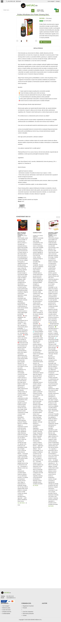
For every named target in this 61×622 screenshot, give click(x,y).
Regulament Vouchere (28, 606)
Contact (58, 1)
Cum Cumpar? (5, 606)
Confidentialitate (6, 613)
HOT (23, 201)
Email (18, 1)
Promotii (25, 607)
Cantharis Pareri (37, 232)
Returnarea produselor (28, 613)
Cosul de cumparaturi (28, 611)
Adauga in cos (46, 42)
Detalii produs (38, 48)
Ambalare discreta (6, 611)
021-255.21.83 (10, 1)
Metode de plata (6, 607)
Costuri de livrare (6, 609)
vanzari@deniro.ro (11, 597)
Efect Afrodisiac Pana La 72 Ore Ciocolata (22, 234)
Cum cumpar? (51, 1)
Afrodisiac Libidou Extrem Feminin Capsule (53, 234)
